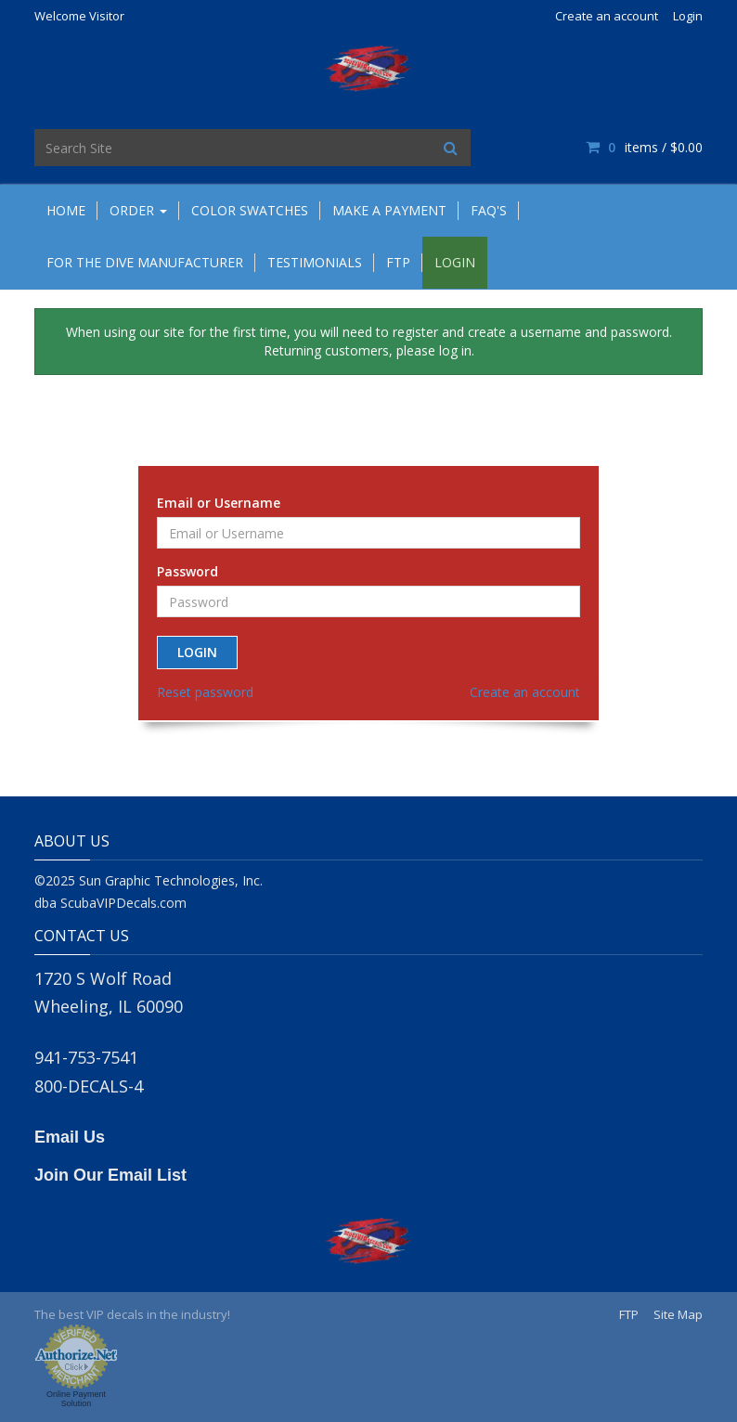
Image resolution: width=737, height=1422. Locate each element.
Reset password (205, 692)
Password (187, 571)
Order (138, 210)
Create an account (606, 15)
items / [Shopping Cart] (644, 147)
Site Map (678, 1314)
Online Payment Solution (76, 1399)
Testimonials (314, 262)
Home (65, 210)
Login (688, 15)
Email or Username (218, 502)
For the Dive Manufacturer (144, 262)
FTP (398, 262)
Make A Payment (389, 210)
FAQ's (489, 210)
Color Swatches (249, 210)
